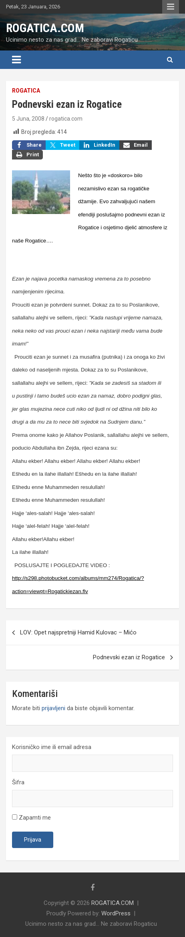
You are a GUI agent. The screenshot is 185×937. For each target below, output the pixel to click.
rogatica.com (65, 118)
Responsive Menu (170, 7)
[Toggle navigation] (16, 59)
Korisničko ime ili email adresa (51, 747)
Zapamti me (31, 817)
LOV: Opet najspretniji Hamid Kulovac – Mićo (78, 632)
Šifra (18, 782)
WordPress (116, 913)
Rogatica (26, 90)
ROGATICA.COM (45, 28)
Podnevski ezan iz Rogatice (129, 657)
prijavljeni (53, 708)
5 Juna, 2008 (28, 118)
